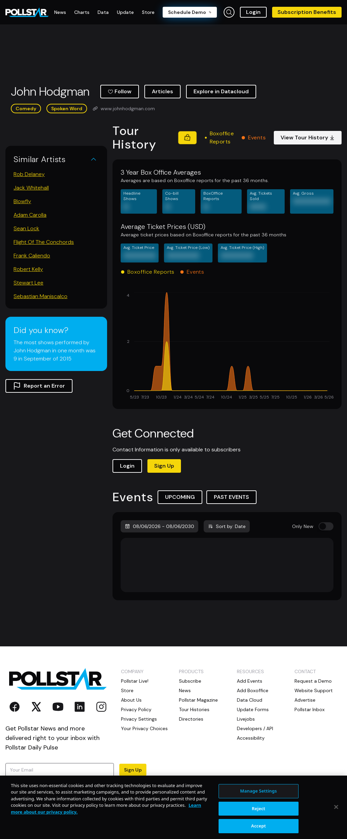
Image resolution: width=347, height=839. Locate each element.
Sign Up (164, 465)
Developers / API (255, 728)
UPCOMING (180, 497)
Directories (191, 719)
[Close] (336, 827)
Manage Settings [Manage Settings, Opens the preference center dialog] (258, 811)
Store (127, 690)
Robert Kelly (28, 269)
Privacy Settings (139, 719)
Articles (162, 91)
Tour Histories (194, 709)
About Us (131, 700)
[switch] (326, 526)
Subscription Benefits (307, 12)
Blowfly (22, 201)
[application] (227, 346)
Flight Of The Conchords (44, 242)
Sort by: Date (227, 526)
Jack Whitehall (31, 187)
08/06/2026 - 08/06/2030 (159, 526)
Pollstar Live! (134, 681)
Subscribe (190, 681)
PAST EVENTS (231, 497)
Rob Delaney (29, 174)
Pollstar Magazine (198, 700)
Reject (258, 829)
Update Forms (253, 709)
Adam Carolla (30, 214)
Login (253, 12)
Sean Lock (26, 228)
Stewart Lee (28, 282)
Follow (119, 91)
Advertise (304, 700)
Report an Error (39, 386)
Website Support (313, 690)
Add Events (249, 681)
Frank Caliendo (32, 255)
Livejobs (246, 719)
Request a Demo (313, 681)
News (185, 690)
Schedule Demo (189, 12)
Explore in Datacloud (221, 91)
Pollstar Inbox (309, 709)
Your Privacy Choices (144, 728)
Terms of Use (44, 789)
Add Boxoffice (252, 690)
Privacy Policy (136, 709)
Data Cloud (249, 700)
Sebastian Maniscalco (40, 296)
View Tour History (308, 137)
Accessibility (251, 738)
